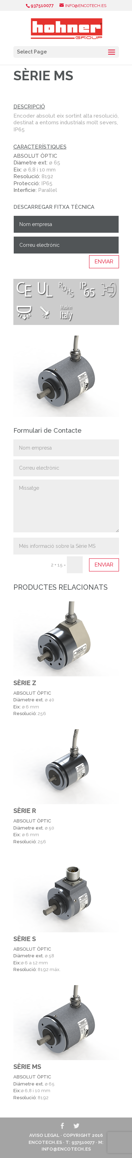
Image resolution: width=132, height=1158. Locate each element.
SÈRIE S (24, 939)
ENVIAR (104, 261)
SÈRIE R (24, 810)
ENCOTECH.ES (45, 1142)
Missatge (66, 506)
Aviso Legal (44, 1135)
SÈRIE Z (24, 683)
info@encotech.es (66, 1149)
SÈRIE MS (27, 1066)
